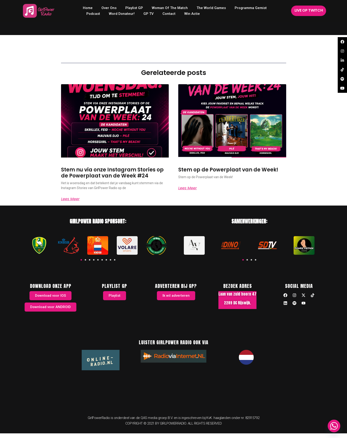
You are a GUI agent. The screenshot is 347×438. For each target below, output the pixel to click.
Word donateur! (122, 14)
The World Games (211, 8)
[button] (81, 260)
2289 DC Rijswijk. (237, 303)
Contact (168, 14)
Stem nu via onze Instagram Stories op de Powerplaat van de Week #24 (112, 172)
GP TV (148, 14)
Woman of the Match (170, 8)
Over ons (109, 8)
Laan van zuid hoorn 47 (237, 294)
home (88, 8)
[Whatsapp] (334, 426)
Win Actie (192, 14)
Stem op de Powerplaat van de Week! (228, 169)
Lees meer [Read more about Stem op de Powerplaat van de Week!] (187, 188)
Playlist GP (134, 8)
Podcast (93, 14)
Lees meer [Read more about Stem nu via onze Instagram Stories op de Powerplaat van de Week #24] (70, 199)
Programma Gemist (251, 8)
